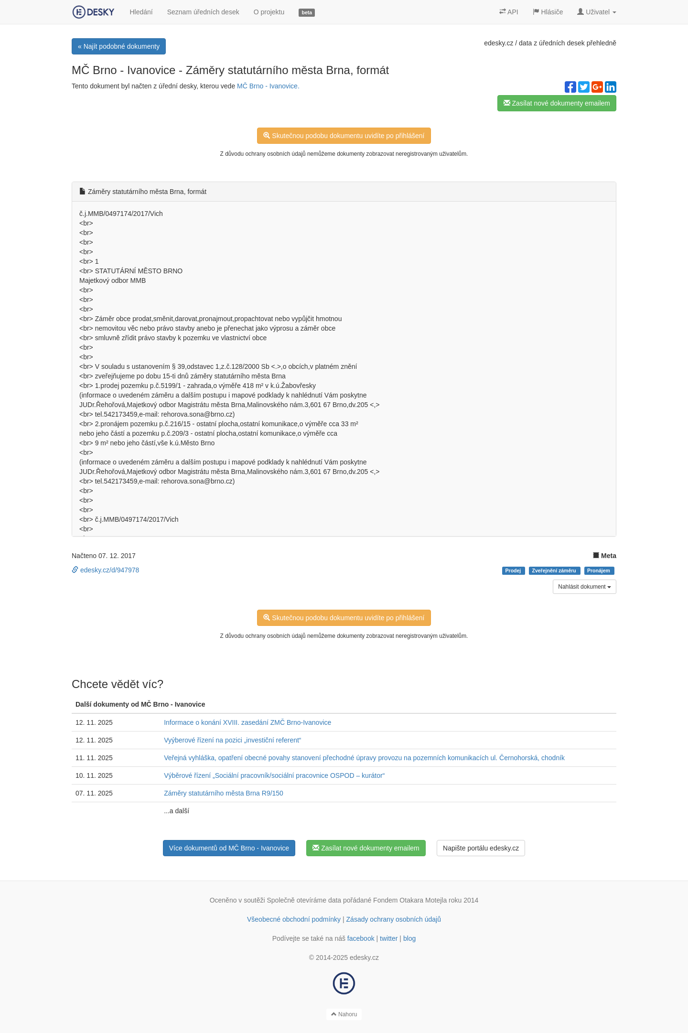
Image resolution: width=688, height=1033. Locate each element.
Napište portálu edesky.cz (481, 848)
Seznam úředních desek (203, 12)
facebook (361, 938)
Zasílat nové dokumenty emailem (557, 103)
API (508, 12)
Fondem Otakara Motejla (410, 900)
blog (409, 938)
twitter (389, 938)
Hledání (140, 12)
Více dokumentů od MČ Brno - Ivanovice (229, 848)
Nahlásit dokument (584, 586)
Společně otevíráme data (304, 900)
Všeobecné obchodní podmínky (294, 919)
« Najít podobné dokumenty (119, 46)
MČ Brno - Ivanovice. (268, 86)
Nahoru (344, 1014)
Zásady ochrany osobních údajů (393, 919)
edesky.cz (498, 43)
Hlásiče (548, 12)
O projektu (269, 12)
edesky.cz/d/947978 (105, 570)
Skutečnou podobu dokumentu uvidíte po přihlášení (343, 136)
